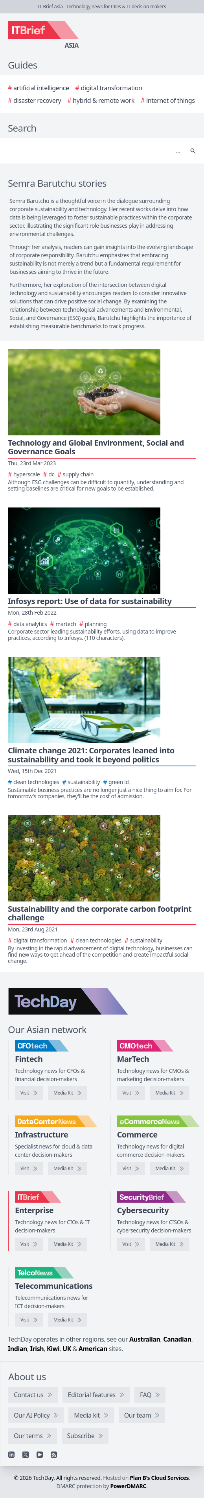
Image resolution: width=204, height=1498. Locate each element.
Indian (17, 1348)
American (93, 1348)
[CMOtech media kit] (169, 1093)
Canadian (177, 1339)
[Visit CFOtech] (29, 1093)
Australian (144, 1339)
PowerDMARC (128, 1486)
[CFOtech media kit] (67, 1093)
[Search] (94, 150)
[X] (25, 1455)
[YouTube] (40, 1455)
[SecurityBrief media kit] (169, 1244)
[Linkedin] (11, 1455)
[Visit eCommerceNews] (131, 1168)
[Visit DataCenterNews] (29, 1168)
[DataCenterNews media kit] (67, 1168)
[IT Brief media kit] (67, 1244)
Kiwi (53, 1348)
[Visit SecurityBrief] (131, 1244)
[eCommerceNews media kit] (169, 1168)
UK (66, 1348)
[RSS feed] (54, 1455)
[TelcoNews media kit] (67, 1320)
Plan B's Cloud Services (159, 1477)
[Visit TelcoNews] (29, 1320)
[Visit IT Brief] (29, 1244)
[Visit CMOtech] (131, 1093)
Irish (37, 1348)
